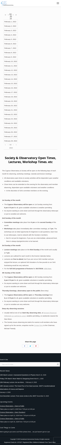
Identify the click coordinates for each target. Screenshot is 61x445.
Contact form (38, 325)
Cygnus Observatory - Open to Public (12, 406)
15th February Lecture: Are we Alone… (12, 382)
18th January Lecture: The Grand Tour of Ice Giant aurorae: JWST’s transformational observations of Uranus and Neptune (27, 387)
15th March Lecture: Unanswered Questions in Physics (18, 375)
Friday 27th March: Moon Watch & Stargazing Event (17, 378)
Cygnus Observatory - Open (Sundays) (12, 412)
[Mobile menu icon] (58, 3)
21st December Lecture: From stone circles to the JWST (18, 396)
